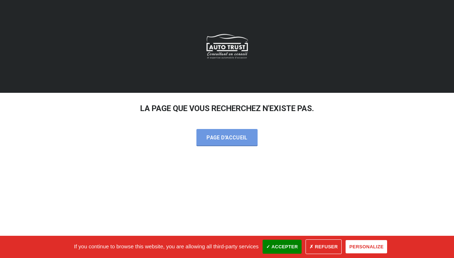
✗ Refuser (323, 246)
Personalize (366, 246)
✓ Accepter (282, 246)
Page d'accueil (226, 137)
